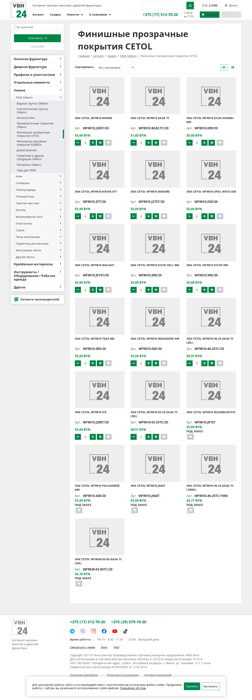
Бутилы (38, 210)
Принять (192, 686)
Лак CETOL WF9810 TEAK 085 (95, 338)
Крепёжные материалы (37, 264)
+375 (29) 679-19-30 (128, 622)
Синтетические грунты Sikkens (32, 110)
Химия (38, 90)
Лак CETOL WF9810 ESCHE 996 (207, 265)
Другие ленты (38, 257)
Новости (75, 14)
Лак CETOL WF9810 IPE (91, 412)
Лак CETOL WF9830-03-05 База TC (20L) (98, 561)
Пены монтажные (38, 237)
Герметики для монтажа (38, 243)
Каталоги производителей (36, 299)
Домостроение (27, 150)
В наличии (25, 27)
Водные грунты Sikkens (32, 103)
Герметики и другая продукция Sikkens (30, 157)
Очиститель (38, 223)
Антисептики (25, 118)
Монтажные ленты (38, 250)
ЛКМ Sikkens (39, 97)
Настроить (210, 686)
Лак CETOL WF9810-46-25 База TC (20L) (210, 340)
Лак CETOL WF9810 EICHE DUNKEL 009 (210, 120)
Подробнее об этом (133, 688)
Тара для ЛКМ (26, 170)
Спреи (38, 230)
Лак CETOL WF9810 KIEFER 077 (96, 191)
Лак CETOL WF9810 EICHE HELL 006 (155, 265)
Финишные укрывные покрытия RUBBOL (32, 142)
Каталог (38, 14)
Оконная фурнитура (37, 59)
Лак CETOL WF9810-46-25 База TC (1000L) (210, 487)
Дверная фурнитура (37, 67)
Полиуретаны (38, 196)
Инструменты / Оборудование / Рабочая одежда (37, 275)
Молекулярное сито (38, 217)
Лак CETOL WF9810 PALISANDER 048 (97, 487)
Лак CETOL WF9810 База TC (150, 118)
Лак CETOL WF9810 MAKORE (150, 191)
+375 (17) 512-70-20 (160, 14)
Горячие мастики (38, 203)
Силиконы (38, 183)
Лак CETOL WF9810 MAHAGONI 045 (155, 338)
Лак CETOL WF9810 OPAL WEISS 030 (211, 191)
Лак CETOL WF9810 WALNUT (94, 265)
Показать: (37, 38)
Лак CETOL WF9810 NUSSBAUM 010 (210, 412)
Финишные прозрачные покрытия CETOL (33, 134)
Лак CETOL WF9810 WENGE (93, 118)
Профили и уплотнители (37, 75)
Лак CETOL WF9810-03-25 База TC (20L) (154, 414)
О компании (100, 14)
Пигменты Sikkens (29, 165)
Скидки (55, 14)
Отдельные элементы (37, 82)
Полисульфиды (38, 190)
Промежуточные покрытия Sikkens (35, 125)
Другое (37, 287)
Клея (38, 176)
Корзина (210, 14)
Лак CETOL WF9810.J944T (148, 485)
